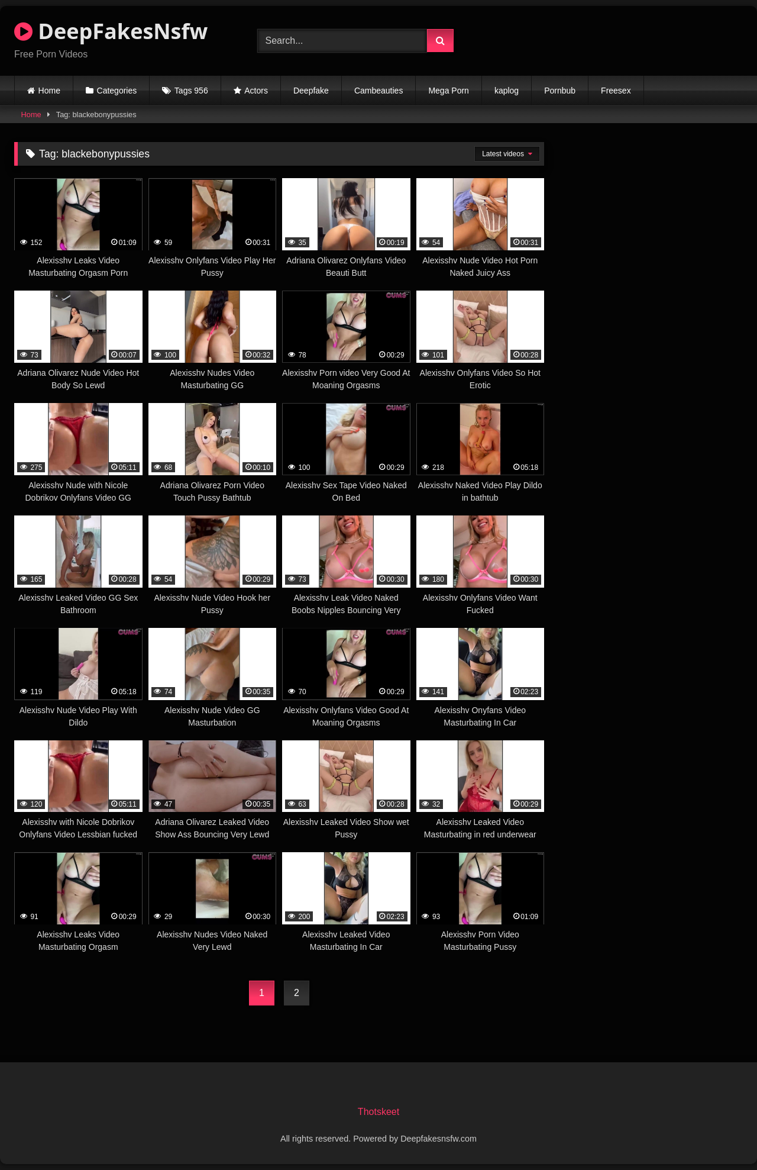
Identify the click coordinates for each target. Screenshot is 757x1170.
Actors (256, 90)
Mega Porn (448, 90)
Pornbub (559, 90)
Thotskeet (378, 1112)
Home (49, 90)
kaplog (506, 90)
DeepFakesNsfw (111, 31)
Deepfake (311, 90)
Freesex (616, 90)
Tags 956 (191, 90)
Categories (117, 90)
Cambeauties (378, 90)
